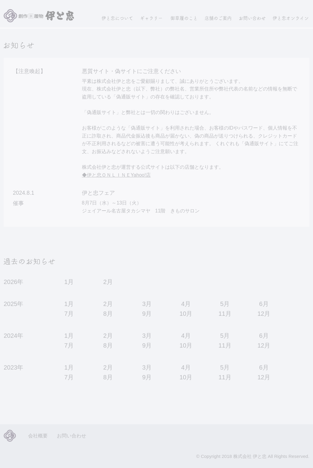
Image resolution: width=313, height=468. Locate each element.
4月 (186, 303)
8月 (108, 313)
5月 (225, 303)
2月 (108, 281)
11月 (225, 313)
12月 (263, 313)
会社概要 (38, 435)
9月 (147, 313)
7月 (69, 313)
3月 (147, 303)
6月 (264, 303)
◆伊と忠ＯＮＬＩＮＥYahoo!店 (116, 175)
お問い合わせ (71, 435)
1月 (69, 281)
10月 (185, 313)
